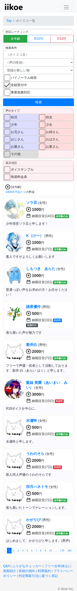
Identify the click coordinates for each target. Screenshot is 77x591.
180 (69, 550)
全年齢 (15, 38)
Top (9, 20)
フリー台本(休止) (56, 566)
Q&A (6, 566)
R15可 (38, 38)
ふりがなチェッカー (27, 566)
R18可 (61, 38)
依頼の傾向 (27, 571)
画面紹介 (9, 571)
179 (62, 550)
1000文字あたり (15, 191)
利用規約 (44, 571)
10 (50, 550)
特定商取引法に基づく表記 (38, 576)
